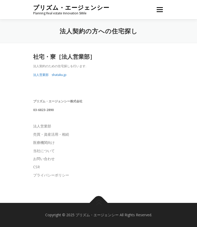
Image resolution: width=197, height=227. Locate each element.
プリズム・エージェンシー (71, 7)
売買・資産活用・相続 (51, 134)
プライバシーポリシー (51, 175)
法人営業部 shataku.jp (50, 75)
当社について (44, 150)
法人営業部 (42, 126)
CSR (36, 166)
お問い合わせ (44, 158)
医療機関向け (44, 142)
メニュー (159, 9)
